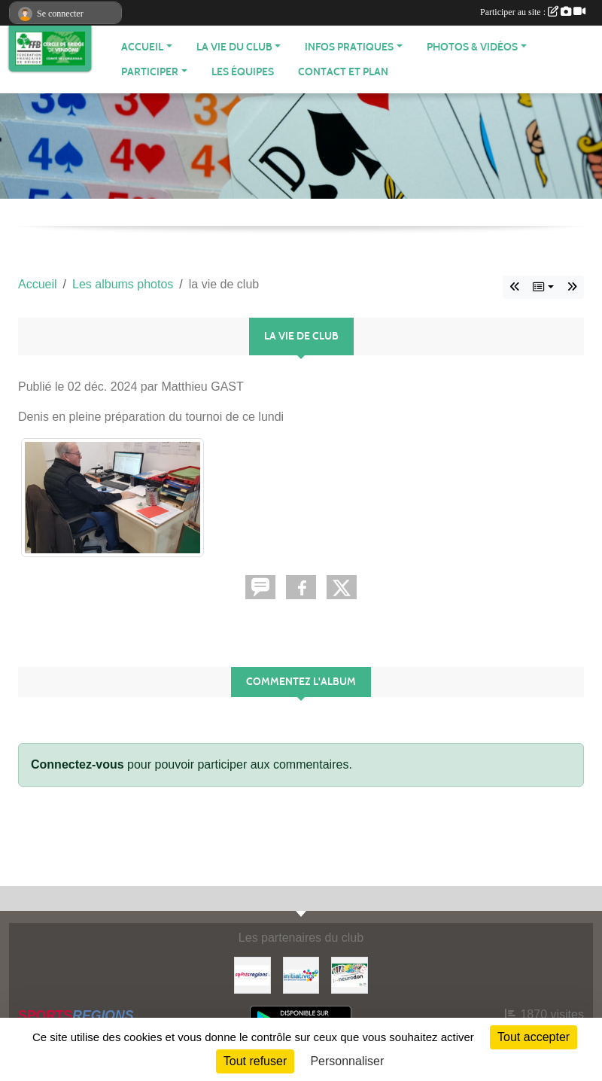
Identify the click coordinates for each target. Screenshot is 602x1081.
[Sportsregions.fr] (252, 974)
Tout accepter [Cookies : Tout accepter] (533, 1037)
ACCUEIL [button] (142, 47)
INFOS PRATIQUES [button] (349, 47)
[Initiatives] (301, 974)
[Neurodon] (349, 974)
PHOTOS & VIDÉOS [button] (472, 47)
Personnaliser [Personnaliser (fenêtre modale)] (347, 1061)
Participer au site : (532, 12)
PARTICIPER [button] (149, 71)
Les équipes (242, 71)
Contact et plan (343, 71)
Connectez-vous (77, 764)
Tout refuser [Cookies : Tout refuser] (255, 1061)
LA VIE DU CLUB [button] (234, 47)
